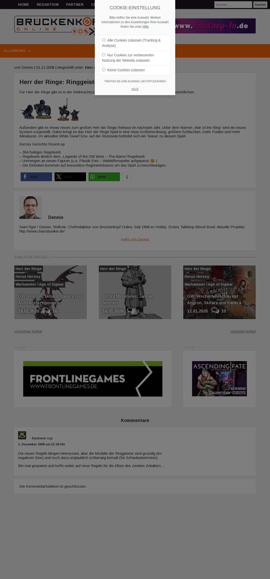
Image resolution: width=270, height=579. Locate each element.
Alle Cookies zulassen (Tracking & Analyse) (131, 40)
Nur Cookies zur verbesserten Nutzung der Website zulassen (128, 55)
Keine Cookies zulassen (123, 67)
